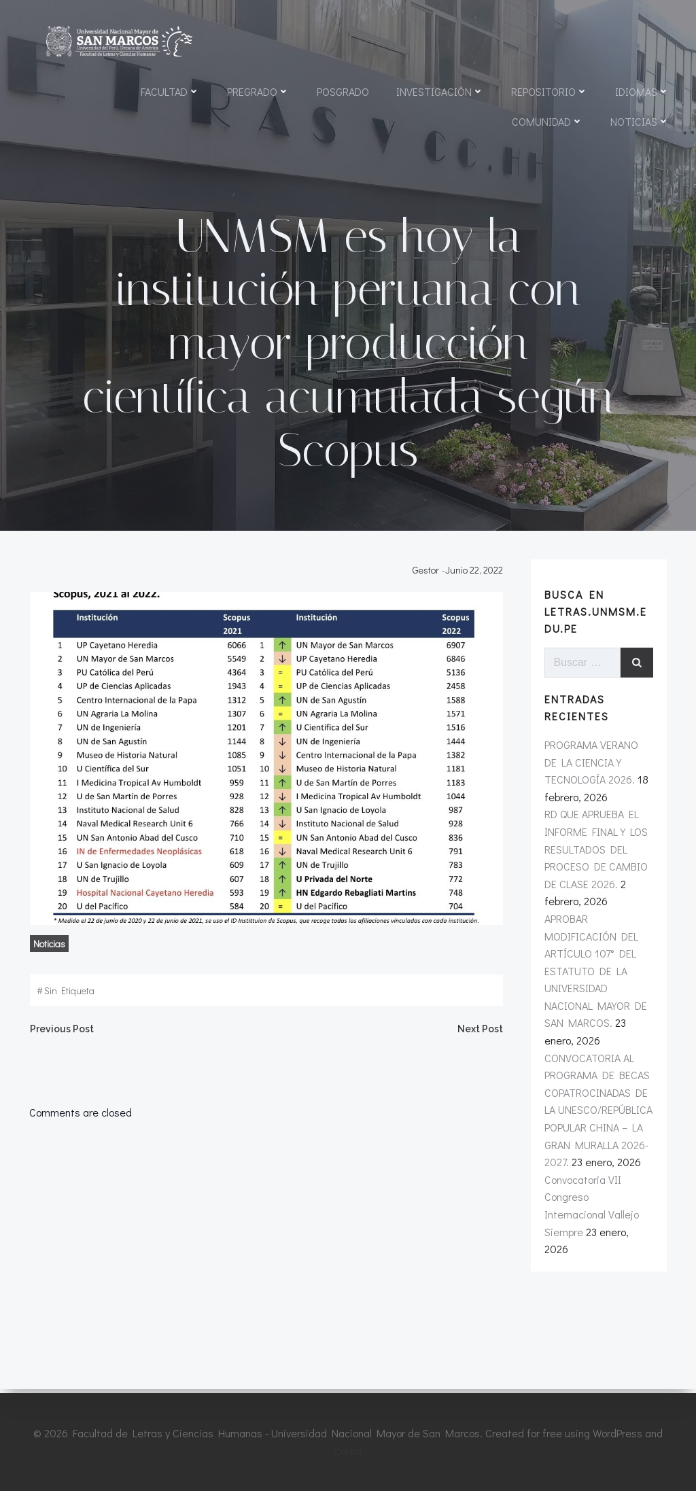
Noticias (639, 122)
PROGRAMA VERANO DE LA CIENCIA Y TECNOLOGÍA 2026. (599, 778)
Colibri (348, 1450)
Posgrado (342, 92)
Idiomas (641, 92)
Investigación (439, 92)
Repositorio (548, 92)
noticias (47, 959)
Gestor (428, 585)
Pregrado (257, 92)
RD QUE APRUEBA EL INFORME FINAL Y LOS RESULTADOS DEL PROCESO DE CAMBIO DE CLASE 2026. (595, 866)
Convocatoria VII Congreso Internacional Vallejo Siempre (599, 1213)
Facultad (169, 92)
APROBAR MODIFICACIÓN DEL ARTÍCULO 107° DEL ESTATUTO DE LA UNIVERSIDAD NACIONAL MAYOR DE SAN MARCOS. (595, 987)
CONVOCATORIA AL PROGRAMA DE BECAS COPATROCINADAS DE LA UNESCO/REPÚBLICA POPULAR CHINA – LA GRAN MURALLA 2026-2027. (598, 1127)
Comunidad (546, 122)
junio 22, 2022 (477, 585)
